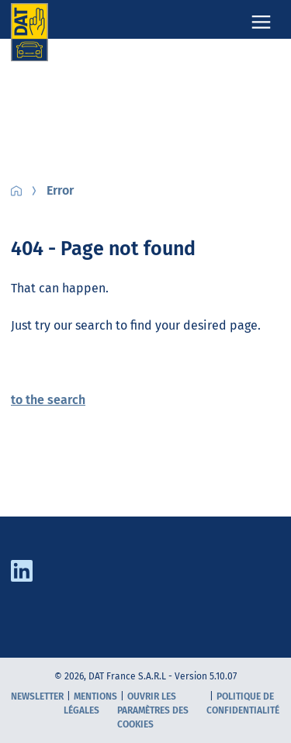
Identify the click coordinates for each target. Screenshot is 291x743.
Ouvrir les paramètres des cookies (153, 710)
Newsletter (37, 696)
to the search (48, 399)
